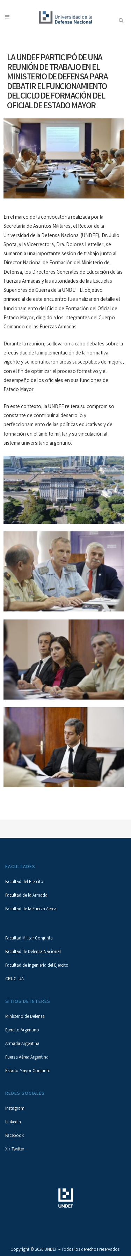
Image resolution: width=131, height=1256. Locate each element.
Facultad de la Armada (26, 895)
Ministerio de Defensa (25, 1017)
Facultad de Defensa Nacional (33, 952)
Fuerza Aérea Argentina (27, 1057)
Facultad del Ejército (24, 882)
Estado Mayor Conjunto (28, 1071)
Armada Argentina (22, 1044)
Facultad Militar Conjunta (29, 938)
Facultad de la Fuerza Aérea (31, 909)
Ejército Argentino (22, 1030)
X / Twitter (14, 1149)
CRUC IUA (14, 979)
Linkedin (13, 1122)
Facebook (14, 1136)
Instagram (14, 1109)
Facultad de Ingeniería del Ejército (36, 965)
